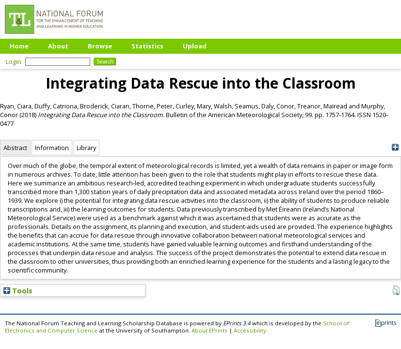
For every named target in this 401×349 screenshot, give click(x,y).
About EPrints (209, 330)
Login (13, 61)
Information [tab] (52, 147)
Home (19, 46)
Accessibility (250, 330)
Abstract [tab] (15, 147)
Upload (195, 46)
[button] (396, 290)
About (58, 46)
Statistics (147, 46)
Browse (100, 46)
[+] (395, 147)
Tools (17, 290)
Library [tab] (86, 147)
